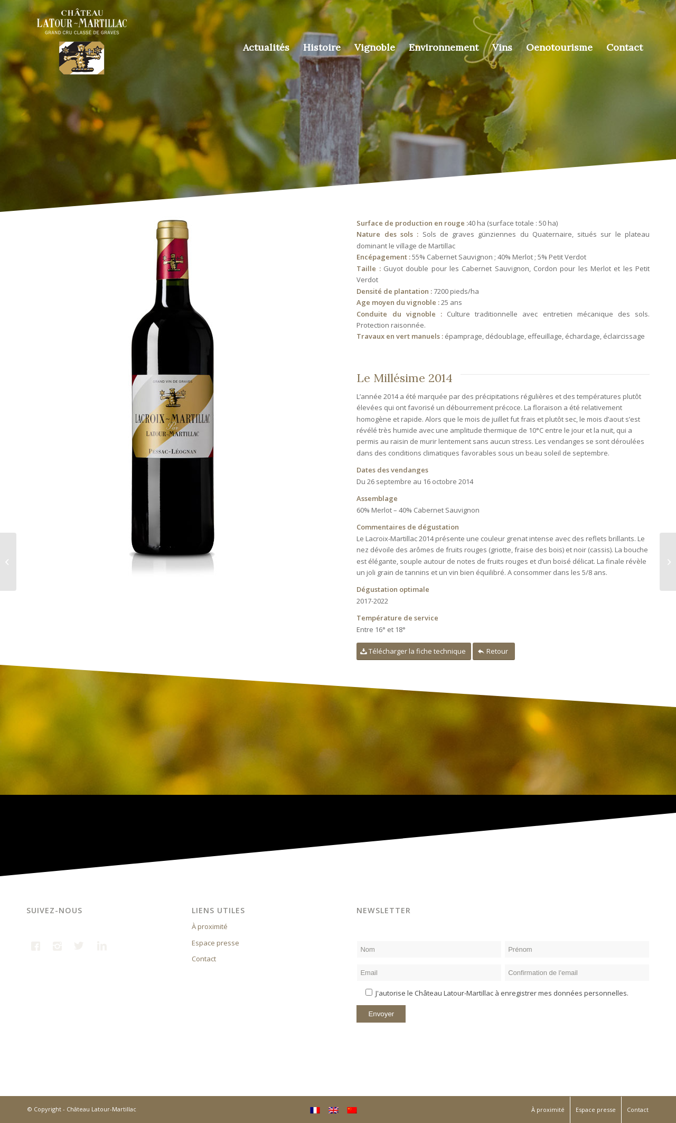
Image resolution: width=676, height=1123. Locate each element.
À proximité (210, 926)
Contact (204, 958)
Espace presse (215, 943)
